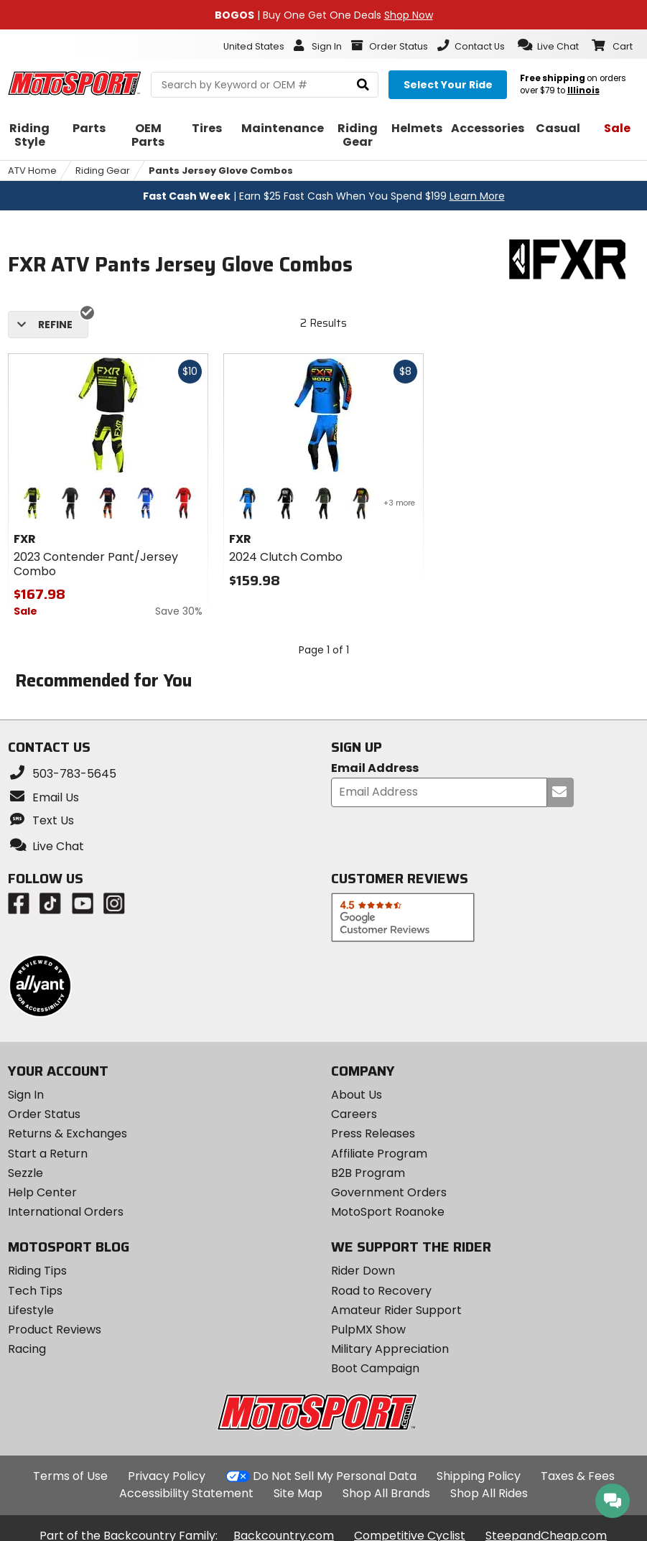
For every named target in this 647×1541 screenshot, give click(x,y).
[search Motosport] (264, 85)
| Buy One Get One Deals (324, 15)
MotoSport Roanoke (387, 1212)
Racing (27, 1349)
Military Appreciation (390, 1349)
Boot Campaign (375, 1368)
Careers (354, 1114)
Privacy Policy (166, 1476)
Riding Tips (37, 1270)
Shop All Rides (489, 1493)
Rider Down (363, 1270)
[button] (548, 45)
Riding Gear (102, 170)
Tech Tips (35, 1290)
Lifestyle (31, 1310)
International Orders (66, 1212)
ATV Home (32, 170)
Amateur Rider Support (396, 1310)
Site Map (298, 1493)
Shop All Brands (386, 1493)
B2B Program (368, 1173)
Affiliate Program (379, 1153)
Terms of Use (70, 1476)
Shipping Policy (479, 1476)
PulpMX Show (368, 1329)
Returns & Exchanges (67, 1133)
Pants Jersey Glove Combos (221, 170)
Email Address (375, 768)
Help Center (42, 1192)
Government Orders (389, 1192)
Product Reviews (54, 1329)
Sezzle (25, 1173)
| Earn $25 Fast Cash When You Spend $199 (324, 196)
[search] (363, 85)
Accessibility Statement (186, 1493)
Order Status (44, 1114)
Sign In (26, 1094)
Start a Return (48, 1153)
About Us (356, 1094)
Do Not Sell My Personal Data (334, 1476)
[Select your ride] (447, 84)
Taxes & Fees (578, 1476)
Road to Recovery (381, 1290)
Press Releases (373, 1133)
